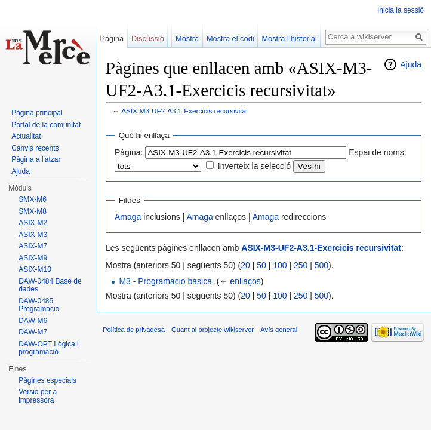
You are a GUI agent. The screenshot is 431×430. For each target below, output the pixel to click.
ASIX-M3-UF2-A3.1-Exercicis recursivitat (184, 111)
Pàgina (112, 38)
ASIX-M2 (33, 223)
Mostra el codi (230, 38)
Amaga (128, 217)
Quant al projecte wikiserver (212, 329)
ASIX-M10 (35, 269)
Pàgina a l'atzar (35, 159)
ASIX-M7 (33, 246)
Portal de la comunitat (46, 125)
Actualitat (26, 136)
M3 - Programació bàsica (165, 281)
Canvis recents (35, 148)
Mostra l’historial (288, 38)
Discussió (147, 38)
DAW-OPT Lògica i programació (48, 348)
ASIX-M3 (33, 235)
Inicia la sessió (400, 10)
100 (280, 265)
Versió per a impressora (38, 396)
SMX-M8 (33, 211)
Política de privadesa (134, 329)
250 (300, 265)
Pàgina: (129, 152)
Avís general (278, 329)
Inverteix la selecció (254, 166)
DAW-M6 (33, 321)
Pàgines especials (47, 380)
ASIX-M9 (33, 258)
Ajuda (410, 64)
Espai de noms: (378, 152)
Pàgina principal (36, 113)
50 (261, 265)
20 (245, 265)
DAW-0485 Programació (39, 305)
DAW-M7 (33, 332)
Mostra (187, 38)
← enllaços (239, 281)
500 (321, 265)
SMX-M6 (33, 199)
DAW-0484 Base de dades (50, 285)
